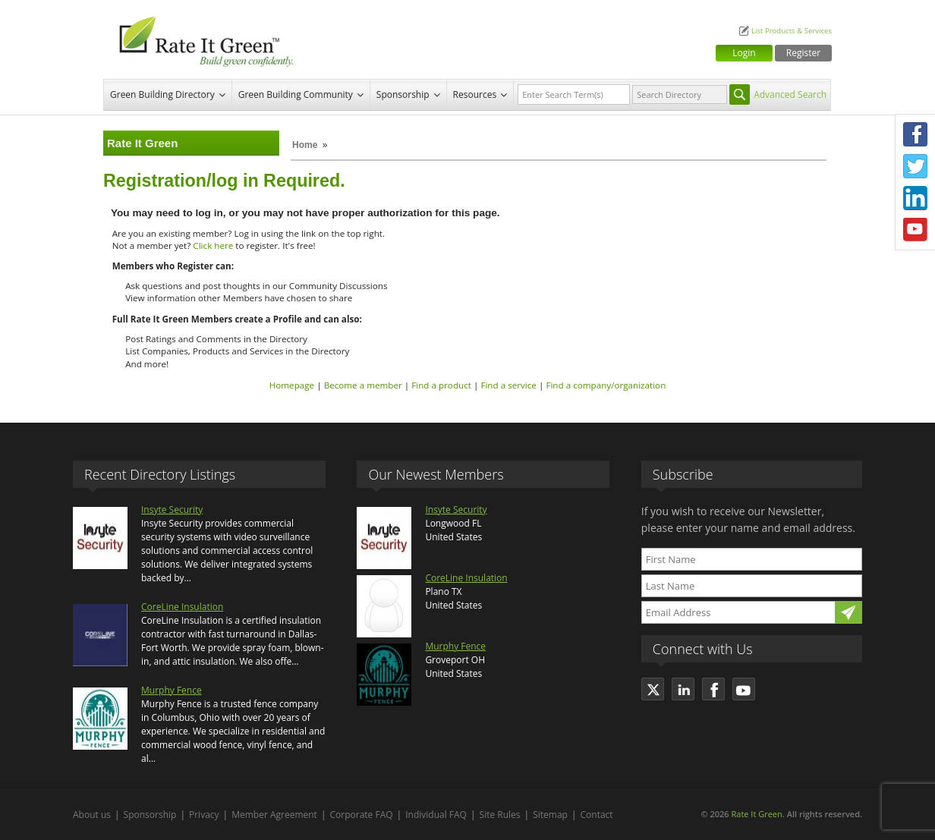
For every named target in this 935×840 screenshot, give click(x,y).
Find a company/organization (606, 385)
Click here (213, 245)
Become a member (363, 385)
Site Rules (500, 814)
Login (743, 52)
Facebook (915, 134)
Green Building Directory (162, 94)
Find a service (508, 385)
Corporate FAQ (361, 814)
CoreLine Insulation (182, 606)
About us (92, 814)
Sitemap (550, 814)
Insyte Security (172, 509)
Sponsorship (403, 94)
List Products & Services (791, 31)
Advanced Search (790, 94)
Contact (597, 814)
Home (304, 145)
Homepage (291, 385)
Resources (475, 94)
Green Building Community (295, 94)
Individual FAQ (436, 814)
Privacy (204, 814)
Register (803, 52)
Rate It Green (756, 814)
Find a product (441, 385)
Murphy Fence (171, 690)
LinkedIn (915, 198)
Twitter (915, 166)
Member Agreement (274, 814)
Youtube (915, 230)
